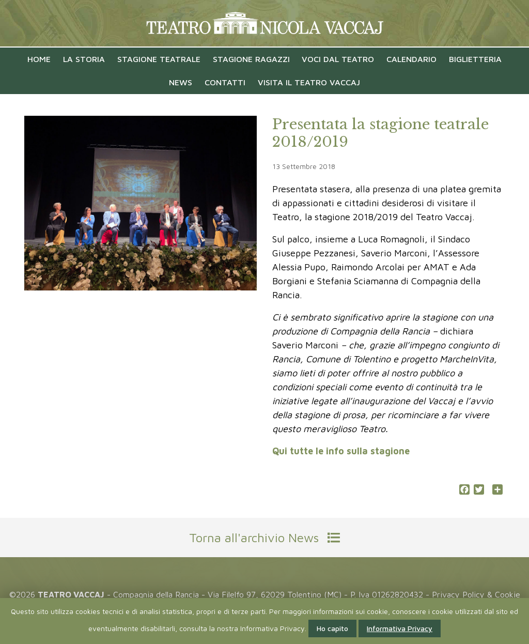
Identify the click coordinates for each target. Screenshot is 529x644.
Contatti (225, 82)
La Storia (84, 59)
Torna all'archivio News (264, 537)
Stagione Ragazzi (251, 59)
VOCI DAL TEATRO (338, 59)
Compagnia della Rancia (156, 594)
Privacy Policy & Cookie (476, 594)
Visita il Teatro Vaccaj (309, 82)
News (180, 82)
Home (39, 59)
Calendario (411, 59)
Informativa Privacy (399, 628)
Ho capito (332, 628)
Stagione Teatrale (158, 59)
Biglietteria (475, 59)
